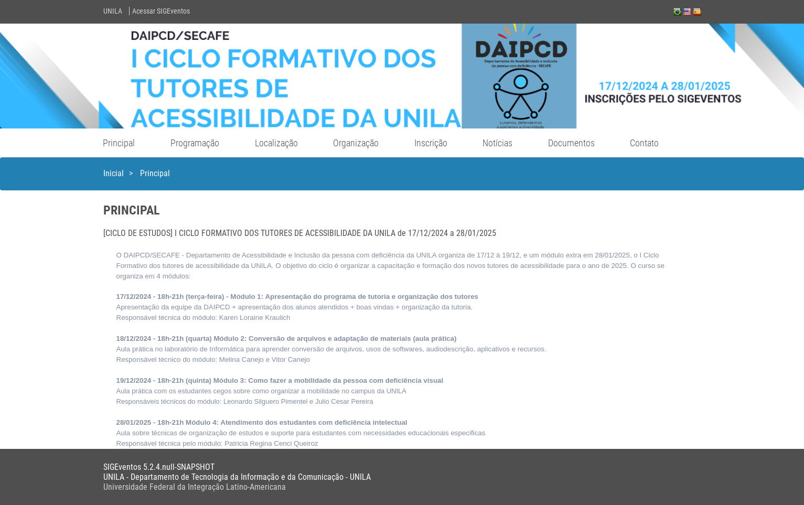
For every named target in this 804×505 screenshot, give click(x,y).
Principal (119, 142)
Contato (644, 142)
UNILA (112, 11)
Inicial (113, 173)
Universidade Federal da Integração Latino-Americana (194, 487)
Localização (276, 142)
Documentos (571, 142)
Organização (356, 142)
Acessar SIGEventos (161, 11)
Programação (194, 142)
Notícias (497, 142)
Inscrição (430, 142)
